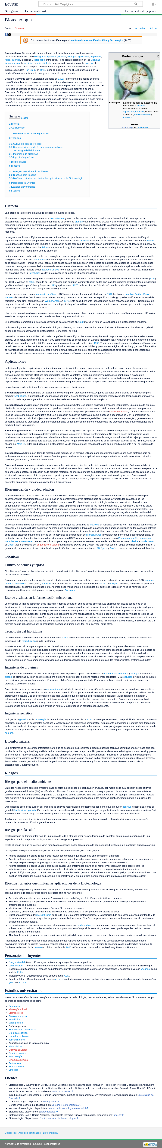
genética (61, 56)
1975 (75, 285)
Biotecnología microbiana (22, 1029)
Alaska (134, 541)
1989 (11, 544)
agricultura (128, 111)
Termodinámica (17, 1039)
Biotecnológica (47, 1111)
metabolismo (21, 583)
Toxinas (127, 806)
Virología (13, 1069)
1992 (61, 78)
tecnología (40, 719)
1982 (81, 322)
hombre (9, 732)
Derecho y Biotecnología (64, 1104)
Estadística (14, 1019)
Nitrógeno (102, 548)
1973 (53, 285)
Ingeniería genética (46, 294)
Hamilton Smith (133, 294)
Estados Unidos (50, 269)
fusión (65, 637)
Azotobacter (26, 541)
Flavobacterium (143, 538)
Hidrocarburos (93, 534)
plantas (79, 221)
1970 (109, 294)
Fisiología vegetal (18, 1016)
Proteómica (15, 1063)
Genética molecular (19, 1036)
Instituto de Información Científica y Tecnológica (97, 40)
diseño (8, 676)
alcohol (150, 240)
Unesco (38, 947)
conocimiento (53, 689)
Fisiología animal (18, 1009)
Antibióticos (20, 396)
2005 (68, 947)
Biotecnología (127, 127)
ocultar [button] (24, 118)
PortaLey (117, 1115)
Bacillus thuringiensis (24, 810)
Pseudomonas (126, 538)
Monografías (49, 1101)
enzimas (84, 240)
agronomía (83, 56)
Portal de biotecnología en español (67, 1108)
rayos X (59, 979)
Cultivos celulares (18, 1049)
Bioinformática (16, 1066)
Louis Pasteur (57, 218)
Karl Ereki (30, 70)
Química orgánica (18, 1032)
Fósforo (114, 548)
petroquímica (40, 259)
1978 (66, 301)
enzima (22, 982)
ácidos (45, 247)
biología (141, 105)
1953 (31, 282)
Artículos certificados (30, 1132)
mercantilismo (43, 915)
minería (89, 63)
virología (71, 56)
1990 (96, 343)
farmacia (139, 111)
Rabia (20, 972)
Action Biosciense (61, 1091)
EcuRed (11, 4)
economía (123, 673)
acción (102, 583)
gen (11, 982)
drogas (114, 583)
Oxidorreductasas (118, 411)
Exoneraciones (52, 1143)
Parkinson (70, 590)
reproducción (29, 641)
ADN (152, 278)
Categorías (10, 1132)
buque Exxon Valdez (48, 544)
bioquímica (50, 56)
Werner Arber (52, 301)
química (16, 59)
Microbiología (16, 1022)
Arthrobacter (11, 541)
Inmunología (15, 1056)
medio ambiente (142, 114)
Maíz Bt (21, 444)
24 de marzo (147, 541)
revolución (34, 273)
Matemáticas (15, 1046)
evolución (127, 676)
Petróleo (94, 524)
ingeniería (96, 56)
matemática (110, 673)
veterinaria (39, 59)
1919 (42, 70)
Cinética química (17, 1053)
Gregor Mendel (17, 962)
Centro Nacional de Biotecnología (57, 1118)
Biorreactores (16, 1012)
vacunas (145, 969)
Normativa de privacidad (18, 1143)
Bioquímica (15, 1006)
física (7, 59)
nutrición (46, 583)
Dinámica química (18, 1059)
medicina (127, 117)
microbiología (44, 63)
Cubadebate (142, 127)
